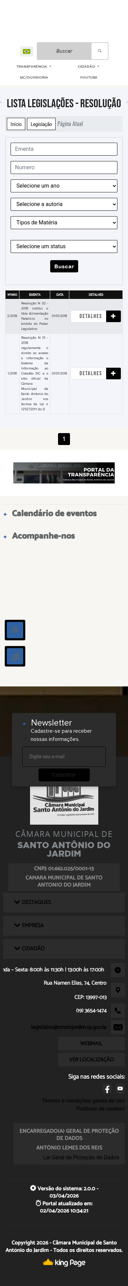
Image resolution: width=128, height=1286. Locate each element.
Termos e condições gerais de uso (83, 1100)
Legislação (41, 124)
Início (16, 124)
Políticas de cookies (100, 1109)
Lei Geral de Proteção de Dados (81, 1157)
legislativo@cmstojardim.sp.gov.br (68, 1027)
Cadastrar (64, 775)
